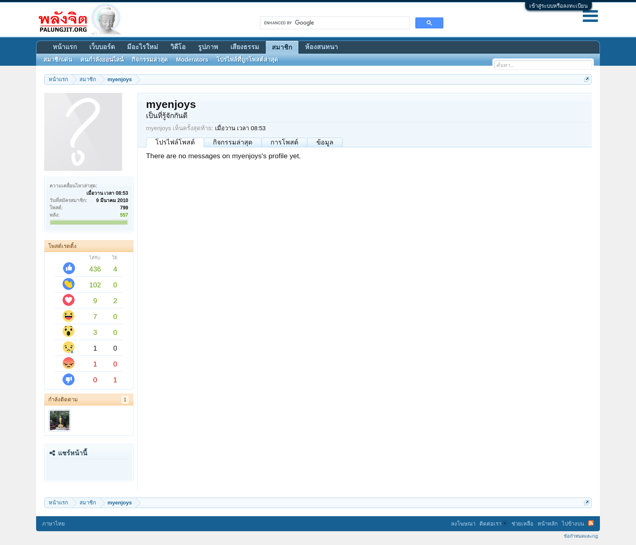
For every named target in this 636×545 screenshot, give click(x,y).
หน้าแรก (65, 46)
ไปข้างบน (573, 524)
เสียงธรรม (244, 46)
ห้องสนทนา (321, 46)
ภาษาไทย (53, 524)
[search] (334, 22)
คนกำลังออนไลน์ (102, 59)
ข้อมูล (324, 142)
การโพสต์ (284, 142)
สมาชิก (282, 47)
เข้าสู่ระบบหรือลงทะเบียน (558, 6)
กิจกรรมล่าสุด (232, 142)
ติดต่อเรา (493, 524)
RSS (591, 523)
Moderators (192, 59)
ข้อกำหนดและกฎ (581, 536)
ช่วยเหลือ (522, 524)
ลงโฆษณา (463, 524)
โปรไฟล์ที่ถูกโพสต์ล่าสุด (247, 59)
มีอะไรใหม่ (142, 46)
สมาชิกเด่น (57, 59)
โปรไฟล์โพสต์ (175, 142)
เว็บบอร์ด (102, 46)
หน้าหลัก (547, 524)
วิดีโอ (178, 46)
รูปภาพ (208, 46)
